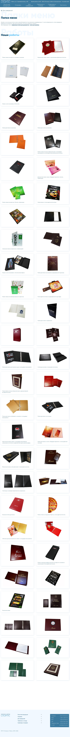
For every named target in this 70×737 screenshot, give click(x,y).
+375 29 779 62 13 (64, 719)
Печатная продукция (6, 5)
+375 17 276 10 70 (64, 717)
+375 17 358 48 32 (64, 715)
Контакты (63, 5)
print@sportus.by (64, 725)
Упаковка (18, 5)
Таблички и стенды (40, 5)
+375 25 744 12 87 (64, 723)
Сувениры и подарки (52, 5)
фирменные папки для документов (20, 25)
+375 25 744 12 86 (64, 721)
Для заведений (29, 5)
